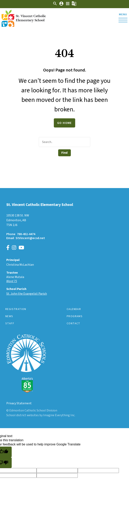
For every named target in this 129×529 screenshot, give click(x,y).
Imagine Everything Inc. (59, 415)
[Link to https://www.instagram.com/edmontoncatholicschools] (14, 248)
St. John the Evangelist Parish (26, 294)
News (9, 316)
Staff (9, 323)
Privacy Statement (19, 403)
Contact (73, 323)
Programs (75, 316)
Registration (15, 309)
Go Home (64, 123)
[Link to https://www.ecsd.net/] (26, 392)
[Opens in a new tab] (64, 281)
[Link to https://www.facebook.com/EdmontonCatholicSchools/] (7, 248)
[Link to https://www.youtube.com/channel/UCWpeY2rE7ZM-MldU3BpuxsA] (21, 248)
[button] (55, 5)
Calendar (74, 309)
